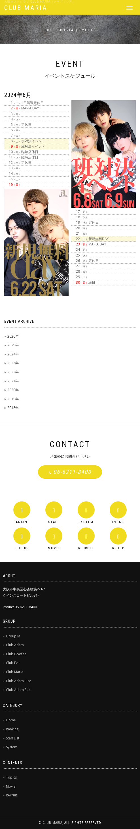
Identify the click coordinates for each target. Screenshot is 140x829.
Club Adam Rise (18, 681)
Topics (11, 777)
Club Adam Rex (18, 689)
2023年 (13, 363)
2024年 (13, 354)
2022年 (13, 372)
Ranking (12, 729)
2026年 (13, 336)
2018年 (13, 407)
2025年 (13, 345)
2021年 (13, 381)
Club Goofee (16, 654)
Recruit (11, 795)
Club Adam (15, 645)
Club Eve (13, 662)
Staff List (12, 738)
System (11, 747)
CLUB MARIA (25, 7)
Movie (11, 786)
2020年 (13, 389)
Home (11, 720)
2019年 (13, 399)
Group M (13, 636)
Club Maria (14, 671)
